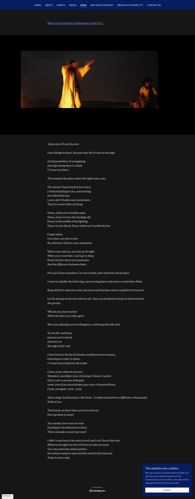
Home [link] (37, 5)
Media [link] (72, 5)
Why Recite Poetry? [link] (102, 5)
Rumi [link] (83, 5)
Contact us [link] (154, 5)
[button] (7, 496)
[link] (97, 490)
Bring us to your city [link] (130, 5)
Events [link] (61, 5)
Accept (167, 490)
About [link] (49, 5)
